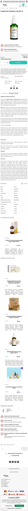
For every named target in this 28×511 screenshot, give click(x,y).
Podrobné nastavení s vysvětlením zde (14, 508)
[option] (14, 27)
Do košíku (18, 62)
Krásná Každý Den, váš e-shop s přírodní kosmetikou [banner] (5, 5)
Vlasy (7, 8)
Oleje (16, 8)
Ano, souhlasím (19, 505)
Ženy (4, 8)
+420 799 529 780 (15, 455)
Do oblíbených (9, 81)
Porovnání (8, 83)
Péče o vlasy (11, 8)
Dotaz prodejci (19, 81)
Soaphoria (6, 77)
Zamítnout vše (9, 505)
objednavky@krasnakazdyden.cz (15, 453)
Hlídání (18, 83)
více (23, 73)
